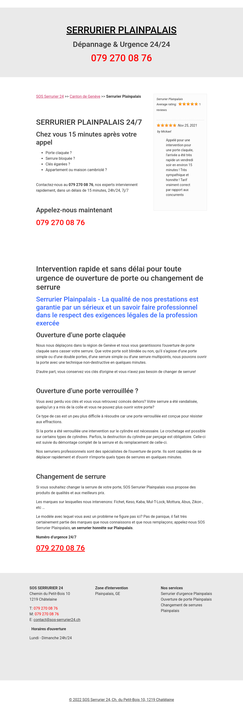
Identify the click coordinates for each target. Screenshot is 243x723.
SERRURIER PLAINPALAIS (121, 30)
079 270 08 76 (60, 547)
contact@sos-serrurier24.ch (56, 619)
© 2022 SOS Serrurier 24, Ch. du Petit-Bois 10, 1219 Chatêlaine (121, 699)
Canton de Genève (85, 96)
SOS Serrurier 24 (50, 96)
